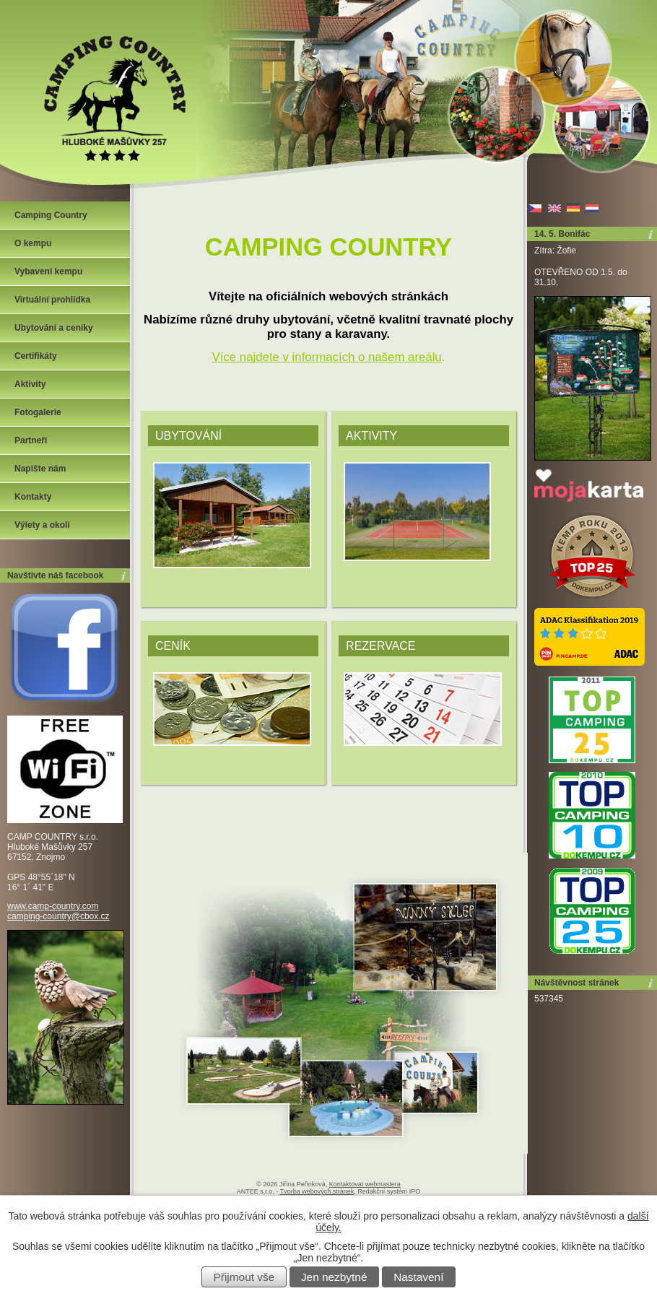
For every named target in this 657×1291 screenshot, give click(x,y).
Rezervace (380, 646)
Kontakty (32, 497)
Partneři (30, 440)
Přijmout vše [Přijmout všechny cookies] (244, 1277)
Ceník (173, 646)
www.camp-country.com (52, 906)
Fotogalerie (37, 412)
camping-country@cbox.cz (58, 916)
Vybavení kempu (48, 271)
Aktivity (371, 436)
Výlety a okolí (42, 525)
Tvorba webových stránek (317, 1191)
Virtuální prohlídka (52, 300)
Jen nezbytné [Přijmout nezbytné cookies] (334, 1277)
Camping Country (50, 215)
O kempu (32, 243)
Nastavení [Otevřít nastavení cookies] (418, 1277)
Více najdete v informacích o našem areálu (327, 357)
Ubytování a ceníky (53, 328)
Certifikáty (35, 356)
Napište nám (40, 469)
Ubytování (188, 436)
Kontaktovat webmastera (365, 1184)
